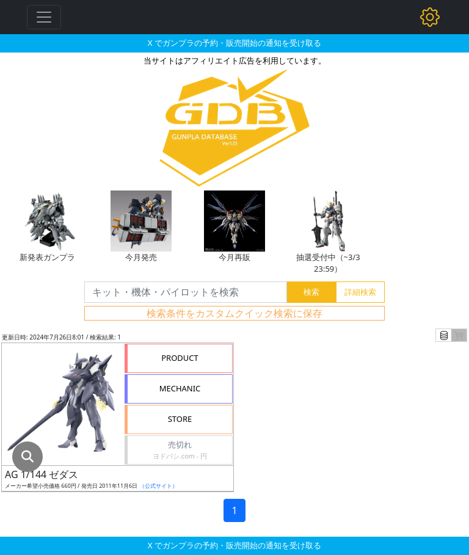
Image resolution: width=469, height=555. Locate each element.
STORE (180, 418)
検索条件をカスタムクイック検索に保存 (234, 313)
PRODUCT (179, 357)
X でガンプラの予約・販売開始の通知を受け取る (234, 42)
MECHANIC (180, 388)
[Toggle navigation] (44, 17)
